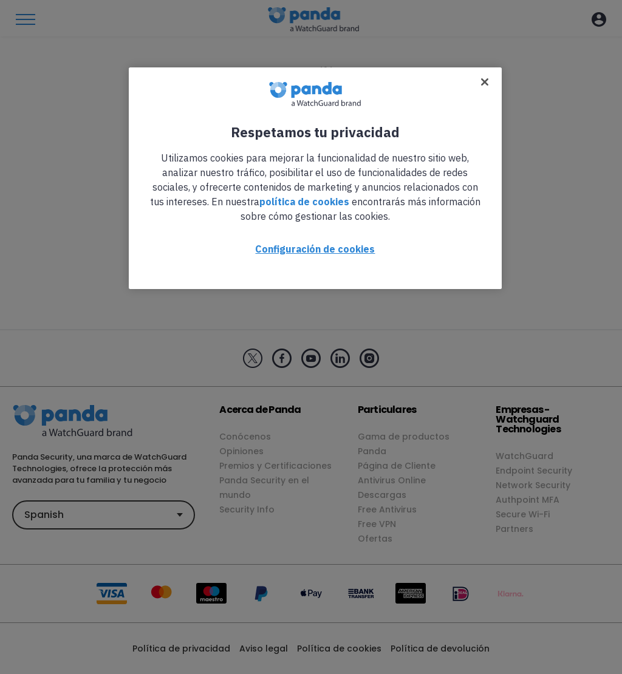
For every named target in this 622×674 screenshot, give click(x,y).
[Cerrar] (484, 82)
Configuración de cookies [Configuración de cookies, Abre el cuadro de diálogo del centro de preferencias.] (315, 249)
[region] (315, 178)
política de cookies (304, 202)
